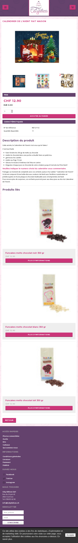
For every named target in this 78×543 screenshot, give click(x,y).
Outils (5, 439)
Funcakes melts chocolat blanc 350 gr (25, 327)
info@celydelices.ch (10, 503)
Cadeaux (6, 445)
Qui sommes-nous (10, 448)
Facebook (8, 474)
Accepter (70, 535)
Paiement (7, 462)
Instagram (9, 482)
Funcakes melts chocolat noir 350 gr (24, 253)
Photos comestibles (11, 436)
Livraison (6, 459)
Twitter (8, 478)
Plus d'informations (39, 260)
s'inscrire (13, 523)
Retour (9, 420)
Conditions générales (12, 456)
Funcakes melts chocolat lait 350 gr (24, 400)
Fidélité (6, 465)
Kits (4, 442)
